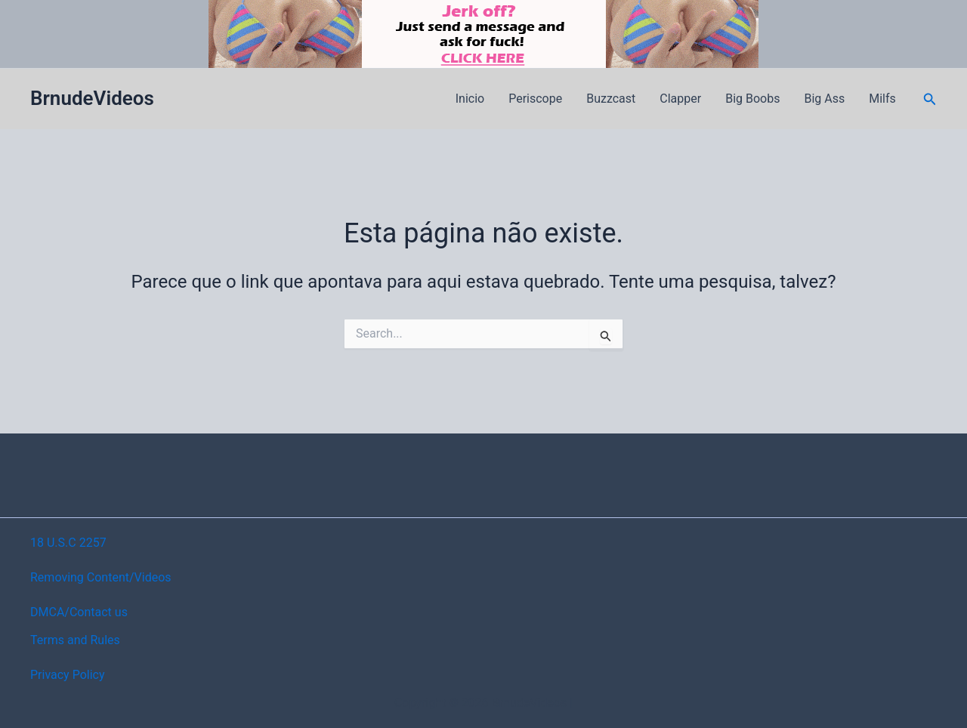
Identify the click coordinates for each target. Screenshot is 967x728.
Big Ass (824, 98)
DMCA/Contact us (79, 612)
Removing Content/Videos (100, 577)
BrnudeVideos (92, 98)
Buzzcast (610, 98)
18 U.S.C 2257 (68, 542)
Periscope (535, 98)
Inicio (470, 98)
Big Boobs (752, 98)
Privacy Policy (67, 675)
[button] (930, 99)
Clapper (680, 98)
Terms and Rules (75, 640)
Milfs (882, 98)
